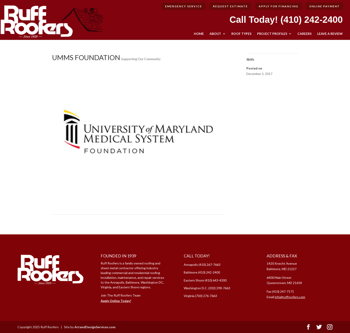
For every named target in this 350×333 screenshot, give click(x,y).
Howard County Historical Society (198, 220)
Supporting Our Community (141, 59)
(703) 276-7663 (206, 296)
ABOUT (215, 34)
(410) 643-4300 (216, 280)
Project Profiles (272, 34)
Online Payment (324, 6)
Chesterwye (63, 220)
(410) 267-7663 (209, 264)
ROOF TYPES (241, 34)
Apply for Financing (278, 6)
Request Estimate (230, 6)
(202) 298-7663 (219, 288)
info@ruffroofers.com (290, 297)
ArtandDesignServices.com (94, 327)
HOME (199, 34)
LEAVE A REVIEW (330, 34)
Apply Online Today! (116, 301)
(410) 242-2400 (311, 20)
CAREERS (304, 34)
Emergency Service (183, 6)
